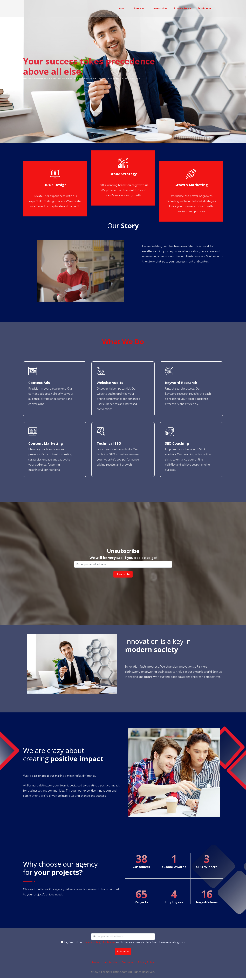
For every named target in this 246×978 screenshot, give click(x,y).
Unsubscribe (159, 8)
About (123, 8)
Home (95, 962)
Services (139, 8)
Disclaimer (204, 8)
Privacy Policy (182, 8)
